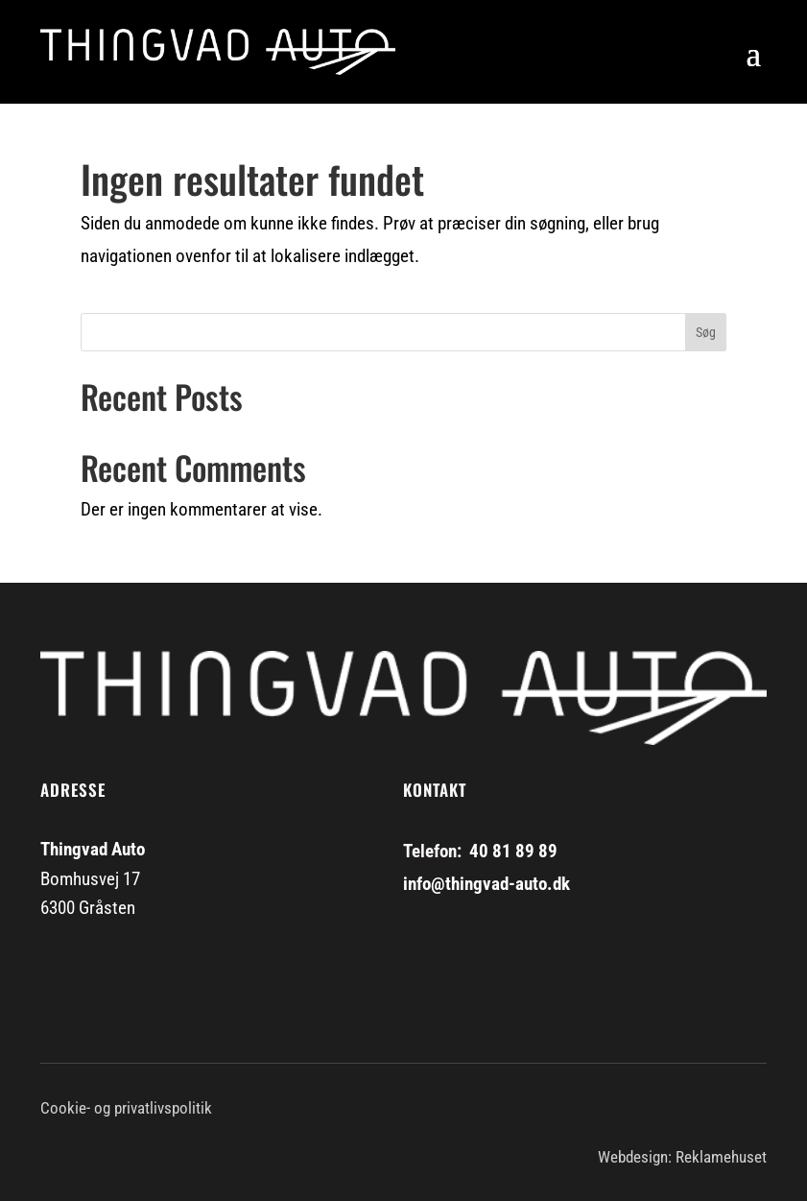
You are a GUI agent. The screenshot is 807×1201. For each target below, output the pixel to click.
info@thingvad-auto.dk (486, 884)
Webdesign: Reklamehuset (682, 1156)
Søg (706, 332)
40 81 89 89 (513, 851)
